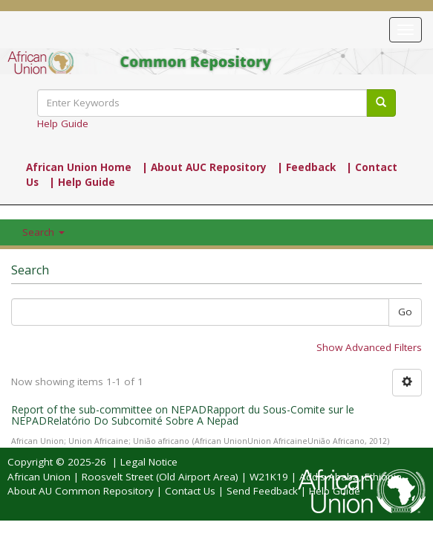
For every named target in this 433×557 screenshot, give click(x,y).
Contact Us (190, 491)
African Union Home (78, 167)
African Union (39, 476)
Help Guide (62, 123)
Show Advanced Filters (369, 347)
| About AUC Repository (204, 167)
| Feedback (306, 167)
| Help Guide (82, 182)
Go (405, 311)
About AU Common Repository (80, 491)
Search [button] (43, 232)
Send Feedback (262, 491)
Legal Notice (149, 462)
